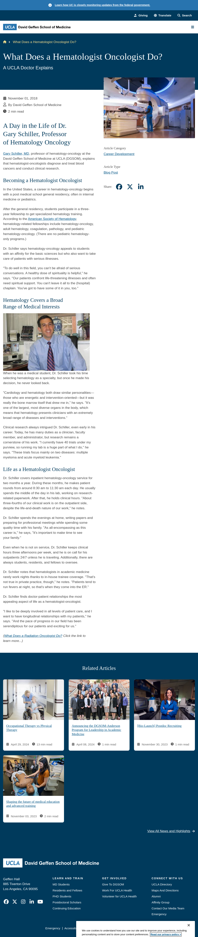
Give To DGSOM (113, 884)
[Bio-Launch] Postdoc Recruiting (159, 726)
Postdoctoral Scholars (67, 902)
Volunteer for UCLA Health (119, 896)
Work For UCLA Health (117, 890)
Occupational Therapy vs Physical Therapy (29, 728)
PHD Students (62, 896)
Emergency (159, 914)
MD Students (61, 884)
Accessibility (72, 928)
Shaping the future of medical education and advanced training (33, 804)
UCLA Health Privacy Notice (134, 928)
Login (160, 928)
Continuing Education (67, 908)
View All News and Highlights (171, 831)
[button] (162, 15)
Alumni (156, 896)
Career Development (119, 154)
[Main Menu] (192, 27)
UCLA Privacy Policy (97, 928)
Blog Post (111, 172)
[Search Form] (184, 15)
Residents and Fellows (67, 890)
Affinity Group (160, 902)
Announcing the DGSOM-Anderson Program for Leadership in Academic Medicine (96, 730)
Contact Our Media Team (168, 908)
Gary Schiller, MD (16, 153)
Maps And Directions (165, 890)
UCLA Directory (162, 884)
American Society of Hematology (52, 219)
